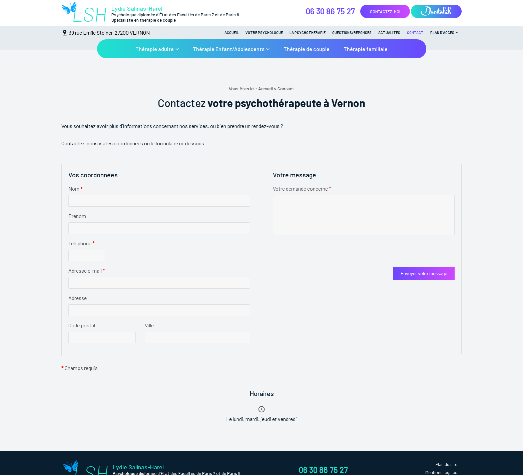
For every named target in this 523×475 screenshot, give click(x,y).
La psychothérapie (308, 32)
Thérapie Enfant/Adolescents (229, 49)
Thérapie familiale (366, 49)
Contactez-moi (385, 11)
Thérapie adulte (154, 49)
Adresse (77, 298)
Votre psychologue (264, 32)
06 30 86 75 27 (330, 11)
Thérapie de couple (307, 49)
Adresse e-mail (86, 270)
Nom (75, 188)
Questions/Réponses (352, 32)
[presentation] (323, 254)
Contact (415, 32)
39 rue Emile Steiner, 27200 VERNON (109, 32)
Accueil (231, 32)
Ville (149, 325)
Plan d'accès (442, 32)
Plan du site (446, 464)
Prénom (77, 216)
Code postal (81, 325)
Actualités (389, 32)
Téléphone (81, 243)
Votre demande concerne (302, 188)
